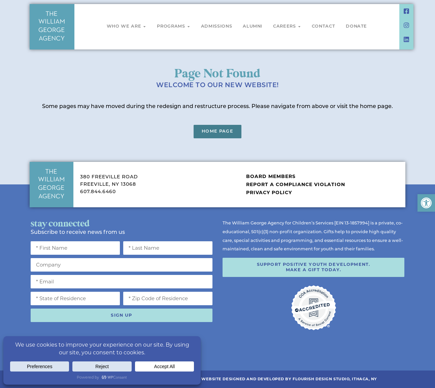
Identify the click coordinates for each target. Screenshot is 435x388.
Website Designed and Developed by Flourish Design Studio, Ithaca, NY (289, 379)
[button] (426, 203)
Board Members (271, 176)
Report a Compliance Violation (295, 184)
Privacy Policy (269, 192)
